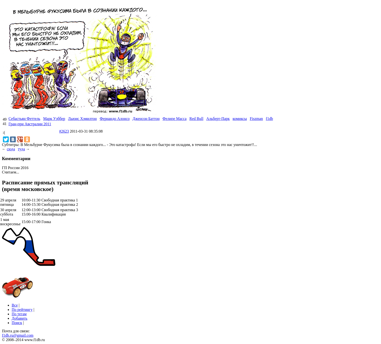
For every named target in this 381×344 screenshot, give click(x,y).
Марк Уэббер (54, 119)
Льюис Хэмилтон (82, 119)
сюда (11, 149)
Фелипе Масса (175, 119)
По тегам (19, 314)
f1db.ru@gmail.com (17, 335)
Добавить (19, 318)
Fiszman (256, 119)
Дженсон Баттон (145, 119)
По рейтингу (22, 310)
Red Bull (196, 119)
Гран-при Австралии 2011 (30, 124)
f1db (269, 119)
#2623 (64, 131)
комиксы (240, 119)
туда (21, 149)
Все (15, 305)
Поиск (17, 323)
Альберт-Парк (218, 119)
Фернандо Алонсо (115, 119)
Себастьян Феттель (24, 119)
